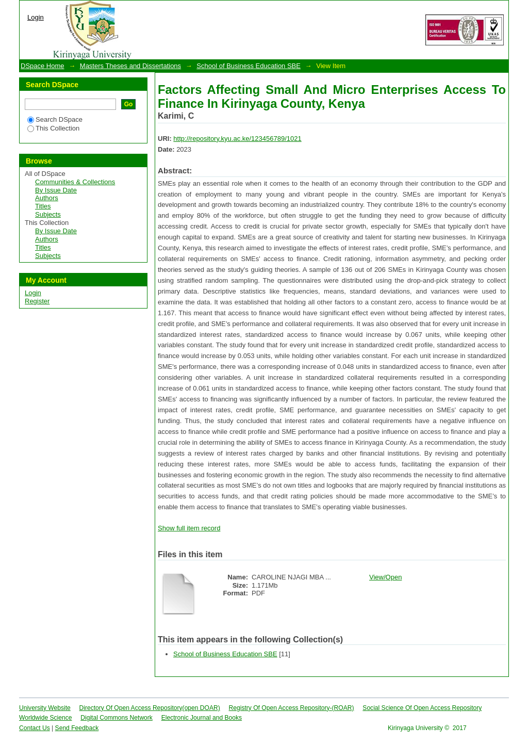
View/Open (385, 577)
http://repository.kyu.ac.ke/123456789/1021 (237, 138)
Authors (46, 198)
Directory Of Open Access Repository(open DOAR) (149, 707)
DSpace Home (42, 66)
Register (37, 301)
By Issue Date (56, 190)
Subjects (48, 214)
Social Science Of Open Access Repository (422, 707)
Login (35, 17)
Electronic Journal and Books (201, 717)
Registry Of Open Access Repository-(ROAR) (291, 707)
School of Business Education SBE (248, 66)
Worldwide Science (45, 717)
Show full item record (189, 528)
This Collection (53, 128)
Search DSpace (54, 119)
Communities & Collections (75, 182)
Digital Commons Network (116, 717)
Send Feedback (77, 728)
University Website (45, 707)
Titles (43, 206)
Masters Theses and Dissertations (130, 66)
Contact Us (34, 728)
